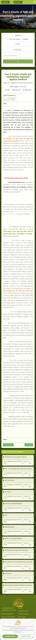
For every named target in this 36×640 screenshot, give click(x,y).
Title (10, 39)
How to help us (23, 614)
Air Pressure (7, 573)
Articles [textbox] (17, 44)
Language (5, 2)
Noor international (7, 614)
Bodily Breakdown (9, 527)
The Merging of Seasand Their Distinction (15, 550)
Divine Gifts (23, 86)
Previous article (8, 445)
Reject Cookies (26, 636)
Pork (5, 515)
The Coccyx (7, 492)
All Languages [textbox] (17, 49)
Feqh (20, 608)
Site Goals (22, 617)
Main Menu (18, 2)
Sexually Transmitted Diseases (12, 503)
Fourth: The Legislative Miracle (12, 538)
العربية (6, 99)
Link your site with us (8, 617)
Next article (29, 445)
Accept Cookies (10, 636)
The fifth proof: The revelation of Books (14, 457)
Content (16, 39)
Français (12, 99)
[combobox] (18, 44)
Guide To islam (23, 611)
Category (24, 39)
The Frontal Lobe (8, 480)
